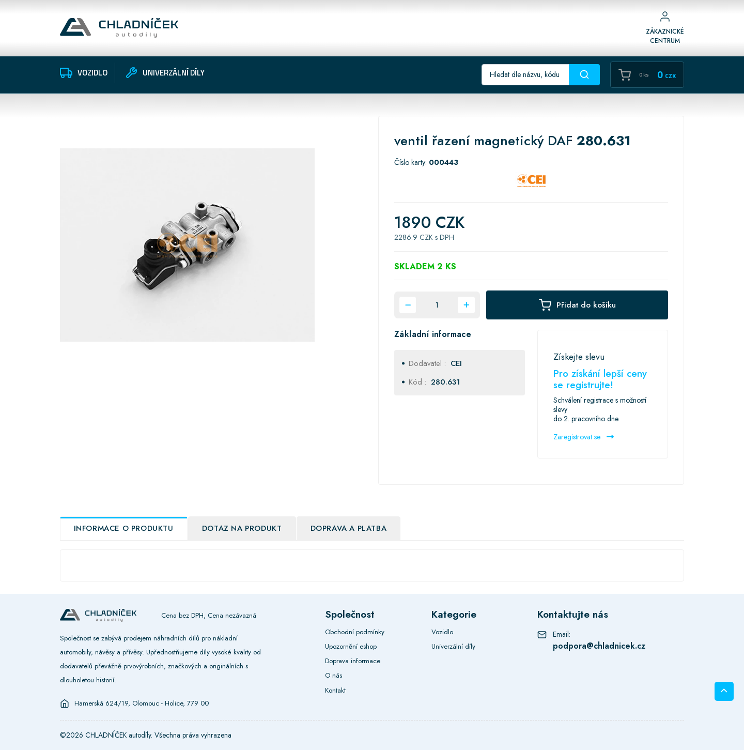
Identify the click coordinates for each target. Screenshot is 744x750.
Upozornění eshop (351, 646)
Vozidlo (442, 632)
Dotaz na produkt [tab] (242, 528)
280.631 (445, 382)
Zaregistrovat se (583, 437)
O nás (333, 675)
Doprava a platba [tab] (349, 528)
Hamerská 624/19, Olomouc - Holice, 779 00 (141, 703)
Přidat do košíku (577, 305)
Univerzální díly (453, 646)
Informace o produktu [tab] (124, 528)
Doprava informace (352, 661)
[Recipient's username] (525, 74)
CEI (456, 363)
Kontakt (335, 690)
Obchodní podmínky (354, 632)
